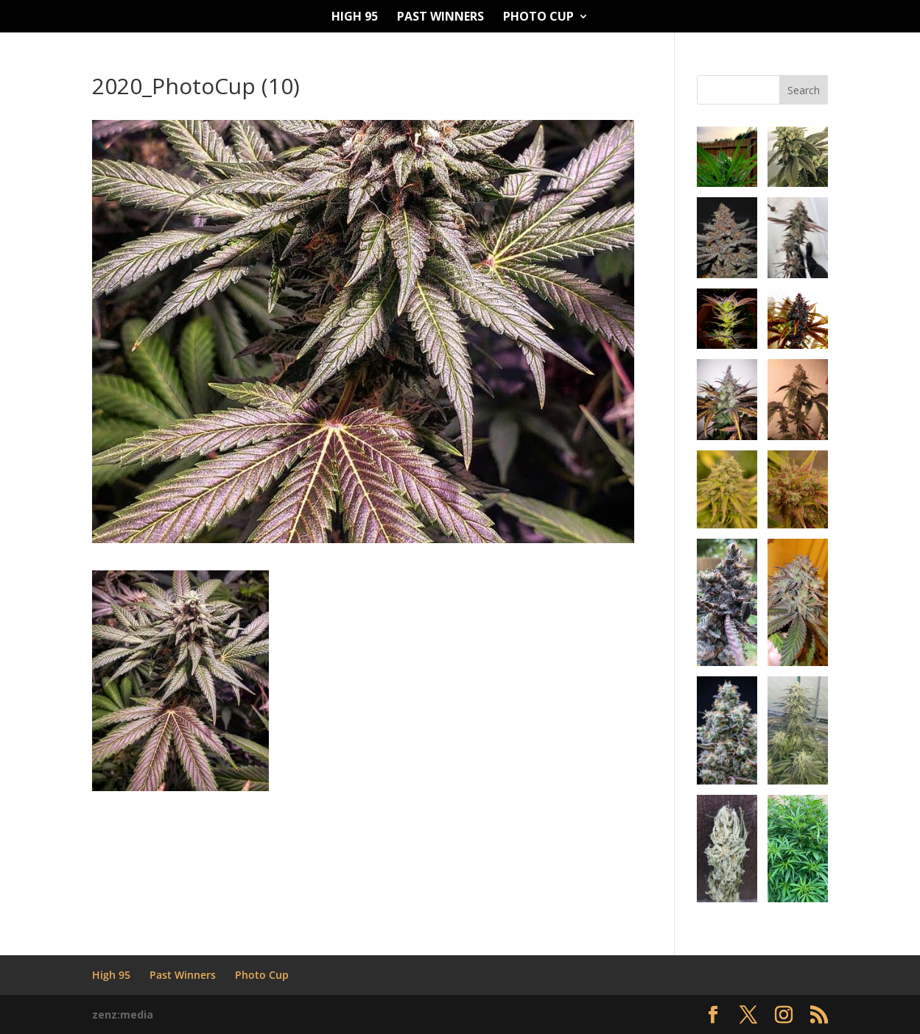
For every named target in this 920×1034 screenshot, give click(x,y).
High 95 (354, 17)
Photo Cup (538, 17)
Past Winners (440, 17)
